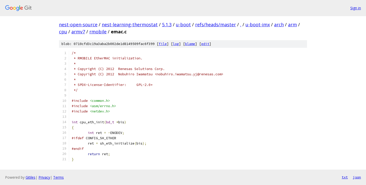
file (163, 44)
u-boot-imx (258, 24)
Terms (58, 177)
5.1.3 (167, 24)
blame (190, 44)
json (357, 177)
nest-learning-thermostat (130, 24)
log (176, 44)
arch (279, 24)
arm (292, 24)
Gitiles (30, 177)
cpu (63, 32)
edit (205, 44)
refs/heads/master (215, 24)
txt (345, 177)
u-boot (183, 24)
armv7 (78, 32)
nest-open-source (78, 24)
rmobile (98, 32)
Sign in (355, 8)
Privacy (44, 177)
